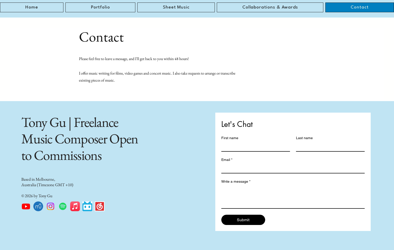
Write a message (235, 181)
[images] (87, 206)
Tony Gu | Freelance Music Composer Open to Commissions (79, 138)
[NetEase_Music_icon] (100, 206)
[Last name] (329, 146)
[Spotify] (63, 206)
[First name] (254, 146)
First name (229, 138)
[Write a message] (293, 197)
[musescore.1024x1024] (38, 206)
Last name (304, 138)
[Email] (291, 168)
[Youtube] (26, 206)
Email (226, 160)
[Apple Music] (75, 206)
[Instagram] (50, 206)
